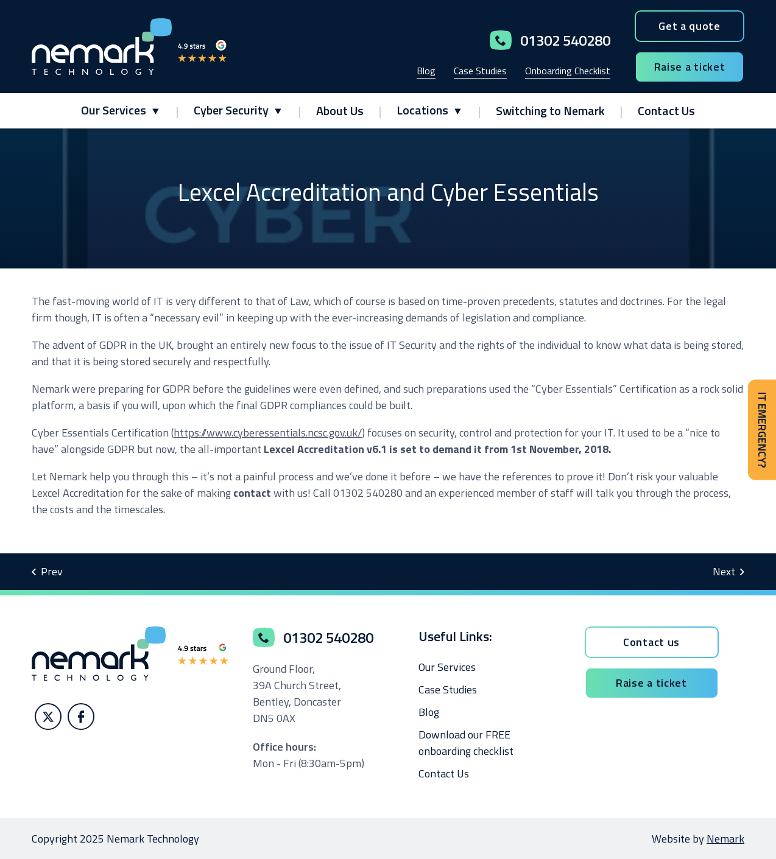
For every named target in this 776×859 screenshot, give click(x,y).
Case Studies (480, 70)
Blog (426, 70)
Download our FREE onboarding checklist (465, 742)
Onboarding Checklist (567, 70)
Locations (422, 109)
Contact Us (666, 110)
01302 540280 (550, 40)
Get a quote (689, 26)
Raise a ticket (689, 66)
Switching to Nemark (550, 110)
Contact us (651, 642)
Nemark (725, 838)
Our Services (113, 109)
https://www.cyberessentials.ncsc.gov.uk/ (268, 432)
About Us (340, 110)
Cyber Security (231, 109)
